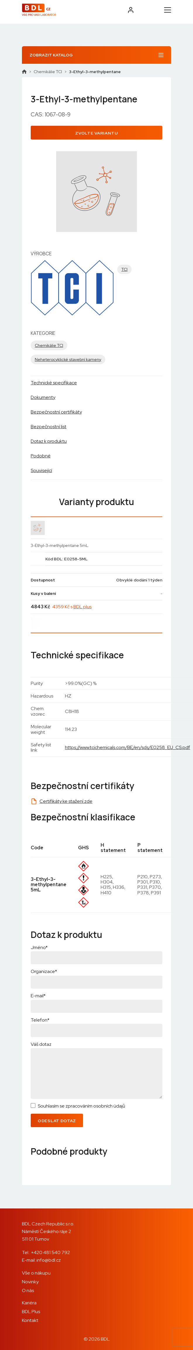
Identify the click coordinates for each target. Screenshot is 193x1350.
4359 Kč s (72, 607)
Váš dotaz (41, 1044)
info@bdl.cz (49, 1260)
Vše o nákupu (36, 1273)
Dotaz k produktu (49, 441)
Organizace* (44, 971)
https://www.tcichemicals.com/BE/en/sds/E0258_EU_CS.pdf (127, 747)
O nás (28, 1290)
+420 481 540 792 (50, 1252)
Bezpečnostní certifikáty (56, 412)
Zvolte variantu (96, 133)
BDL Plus (31, 1311)
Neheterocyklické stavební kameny (68, 359)
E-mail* (38, 996)
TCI (124, 269)
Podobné (41, 456)
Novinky (30, 1282)
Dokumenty (43, 397)
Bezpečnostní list (48, 426)
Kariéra (29, 1303)
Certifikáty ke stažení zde (65, 801)
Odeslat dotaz (57, 1120)
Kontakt (30, 1320)
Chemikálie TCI (48, 71)
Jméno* (39, 947)
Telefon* (40, 1020)
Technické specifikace (54, 383)
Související (41, 470)
